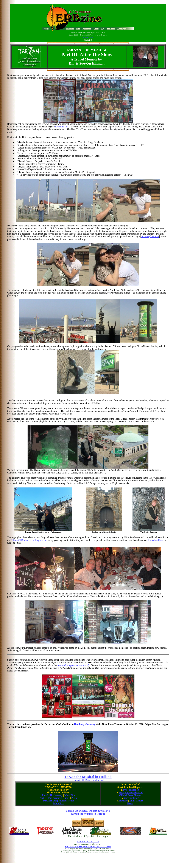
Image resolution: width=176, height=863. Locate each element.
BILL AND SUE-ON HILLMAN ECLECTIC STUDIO (88, 846)
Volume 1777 (88, 37)
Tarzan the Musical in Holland (88, 777)
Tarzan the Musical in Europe (88, 813)
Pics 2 (74, 798)
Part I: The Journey (52, 795)
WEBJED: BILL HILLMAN (88, 842)
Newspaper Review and (131, 792)
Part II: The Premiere (51, 798)
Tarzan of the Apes (150, 236)
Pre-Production (131, 790)
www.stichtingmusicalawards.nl (73, 665)
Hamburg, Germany (84, 724)
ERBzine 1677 (62, 126)
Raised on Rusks (156, 540)
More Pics (69, 795)
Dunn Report (136, 800)
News (130, 803)
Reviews (123, 800)
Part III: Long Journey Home (58, 800)
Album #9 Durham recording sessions (29, 540)
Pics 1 (67, 798)
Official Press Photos (130, 795)
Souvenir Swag (131, 798)
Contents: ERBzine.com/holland (88, 780)
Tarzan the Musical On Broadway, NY (88, 810)
